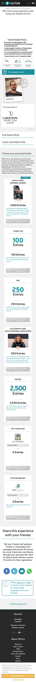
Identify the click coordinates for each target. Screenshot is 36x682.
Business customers (18, 625)
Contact (18, 656)
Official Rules (30, 129)
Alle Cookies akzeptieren (18, 676)
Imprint (18, 661)
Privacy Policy (18, 651)
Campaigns (18, 619)
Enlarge (18, 348)
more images (18, 200)
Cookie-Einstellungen (18, 679)
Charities (18, 621)
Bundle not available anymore (19, 221)
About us (18, 644)
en (35, 3)
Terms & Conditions (18, 654)
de (30, 3)
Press (18, 658)
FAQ (18, 649)
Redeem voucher (18, 627)
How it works (18, 646)
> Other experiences (18, 604)
